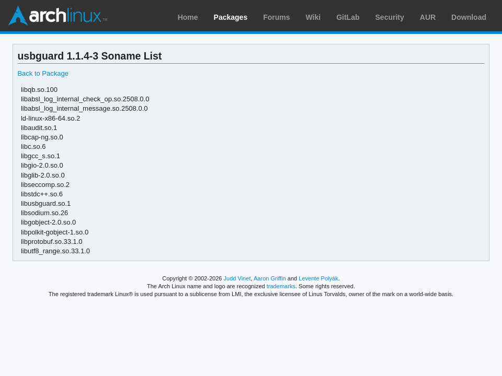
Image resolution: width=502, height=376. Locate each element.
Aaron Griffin (270, 278)
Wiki (313, 17)
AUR (428, 17)
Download (468, 17)
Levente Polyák (318, 278)
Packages (231, 17)
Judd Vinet (237, 278)
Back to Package (42, 73)
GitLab (347, 17)
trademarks (281, 286)
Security (389, 17)
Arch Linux (57, 15)
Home (188, 17)
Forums (276, 17)
